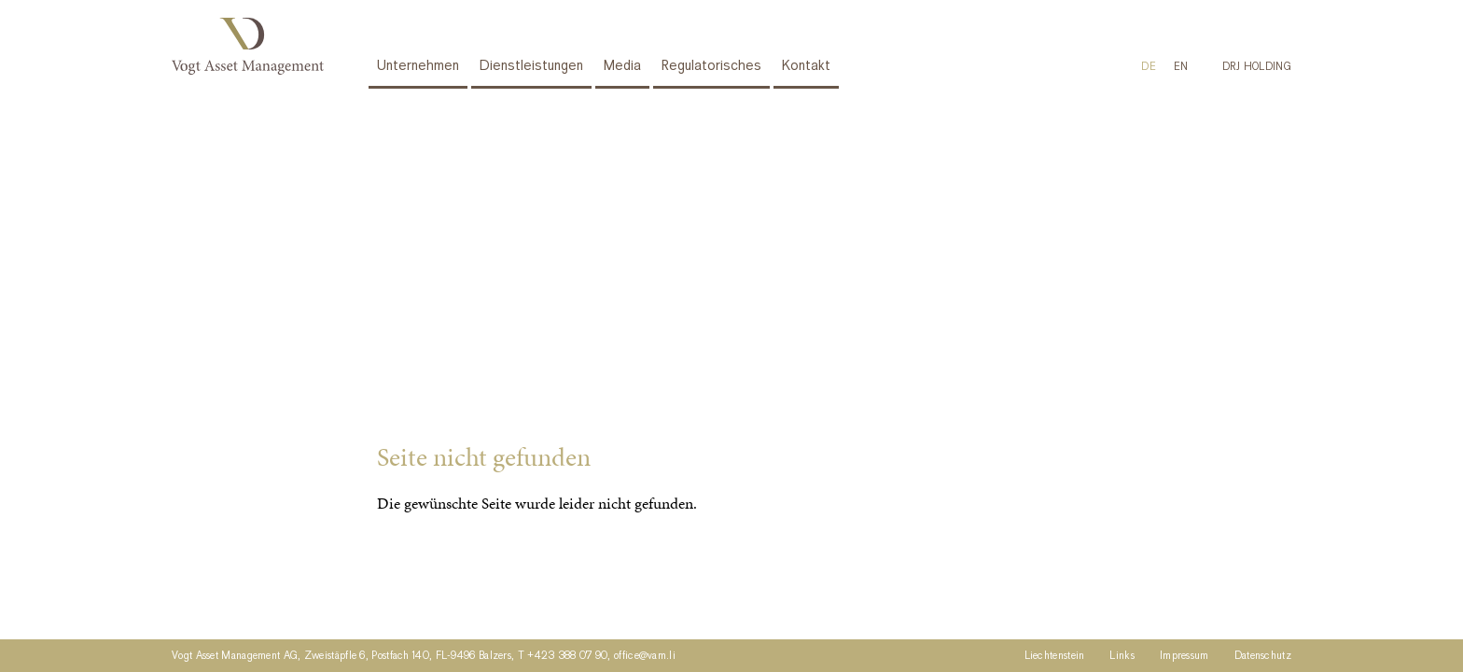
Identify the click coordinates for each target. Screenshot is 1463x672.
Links (1122, 656)
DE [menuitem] (1148, 67)
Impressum (1184, 656)
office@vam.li (645, 656)
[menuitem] (1149, 67)
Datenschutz (1262, 656)
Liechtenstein (1054, 656)
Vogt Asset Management (251, 46)
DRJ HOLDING (1256, 67)
